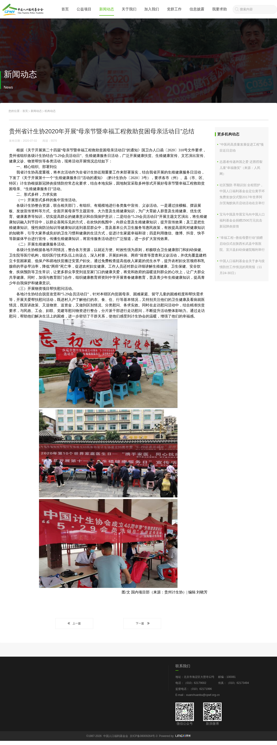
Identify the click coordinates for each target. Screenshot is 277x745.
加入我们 (151, 9)
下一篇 (142, 623)
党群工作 (174, 9)
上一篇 (74, 623)
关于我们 (129, 9)
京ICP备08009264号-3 (143, 736)
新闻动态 (106, 9)
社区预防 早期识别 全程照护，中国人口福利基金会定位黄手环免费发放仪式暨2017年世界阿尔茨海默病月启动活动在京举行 (242, 194)
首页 (65, 9)
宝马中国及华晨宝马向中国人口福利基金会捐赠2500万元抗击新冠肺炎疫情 (242, 220)
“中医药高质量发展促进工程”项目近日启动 (242, 147)
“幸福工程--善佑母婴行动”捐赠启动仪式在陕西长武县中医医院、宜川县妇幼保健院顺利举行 (242, 243)
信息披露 (197, 9)
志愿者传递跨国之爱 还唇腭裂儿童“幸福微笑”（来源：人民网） (241, 168)
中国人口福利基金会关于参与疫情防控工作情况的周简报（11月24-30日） (242, 267)
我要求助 (219, 9)
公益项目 (84, 9)
